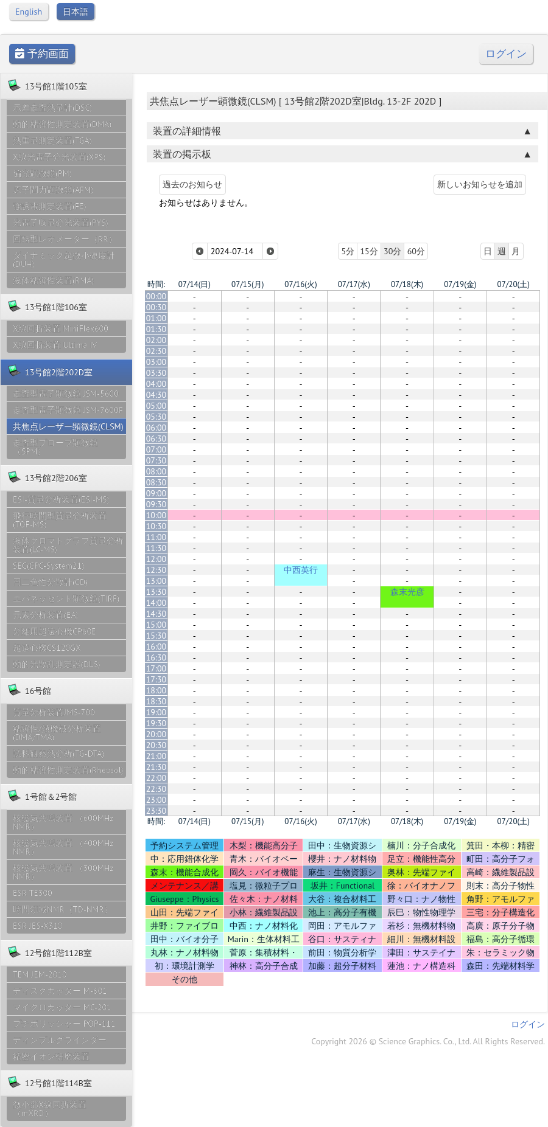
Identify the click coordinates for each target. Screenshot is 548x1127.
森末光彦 (407, 591)
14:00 (156, 602)
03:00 (156, 361)
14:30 (156, 613)
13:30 (156, 591)
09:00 (156, 493)
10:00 (156, 515)
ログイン (506, 54)
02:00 (156, 340)
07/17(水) (354, 284)
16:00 (156, 646)
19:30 (156, 723)
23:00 (156, 799)
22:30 (156, 788)
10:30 (156, 526)
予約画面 (42, 54)
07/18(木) (407, 284)
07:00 (156, 449)
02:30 (156, 350)
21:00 (156, 756)
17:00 (156, 668)
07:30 (156, 460)
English (28, 11)
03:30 (156, 372)
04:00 (156, 383)
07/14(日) (194, 284)
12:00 (156, 558)
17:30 (156, 679)
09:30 (156, 504)
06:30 (156, 438)
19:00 (156, 712)
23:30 (156, 810)
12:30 (156, 569)
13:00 (156, 580)
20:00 (156, 734)
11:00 (156, 537)
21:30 (156, 766)
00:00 (156, 296)
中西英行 (301, 569)
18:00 (156, 690)
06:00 (156, 427)
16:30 (156, 657)
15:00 (156, 624)
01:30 (156, 329)
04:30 (156, 394)
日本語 (75, 11)
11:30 (156, 548)
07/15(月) (247, 284)
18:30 (156, 701)
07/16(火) (300, 284)
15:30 (156, 635)
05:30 (156, 416)
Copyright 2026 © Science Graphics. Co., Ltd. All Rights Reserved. (428, 1041)
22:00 (156, 777)
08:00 (156, 471)
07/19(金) (460, 284)
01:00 (156, 318)
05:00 (156, 405)
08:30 (156, 482)
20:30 (156, 745)
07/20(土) (513, 284)
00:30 (156, 307)
